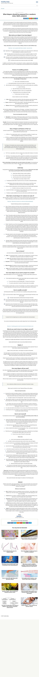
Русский (2, 8)
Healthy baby (5, 2)
